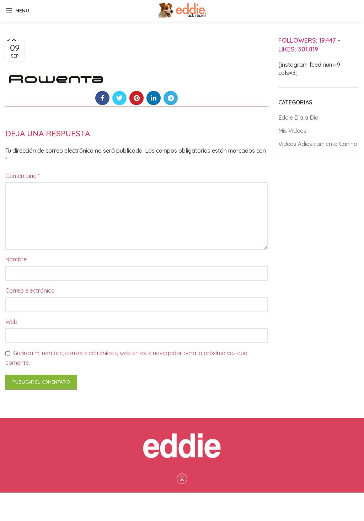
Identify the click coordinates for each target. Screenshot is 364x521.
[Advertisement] (318, 276)
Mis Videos (292, 130)
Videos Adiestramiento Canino (317, 143)
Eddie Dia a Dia (298, 117)
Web (11, 321)
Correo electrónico (30, 290)
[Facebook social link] (102, 98)
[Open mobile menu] (17, 11)
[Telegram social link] (171, 98)
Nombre (16, 259)
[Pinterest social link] (136, 98)
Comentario (22, 175)
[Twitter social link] (119, 98)
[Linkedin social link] (153, 98)
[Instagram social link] (182, 478)
